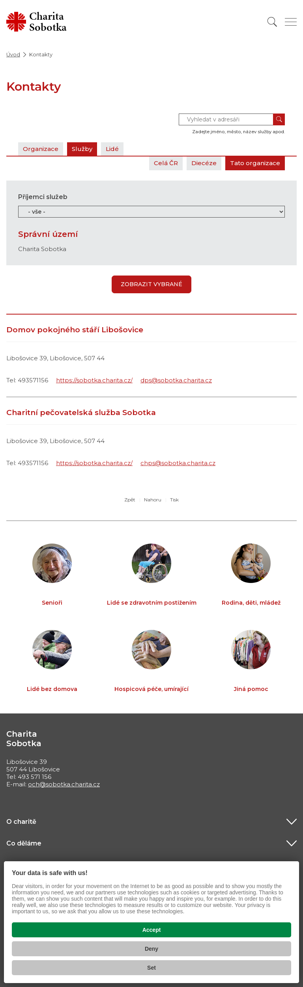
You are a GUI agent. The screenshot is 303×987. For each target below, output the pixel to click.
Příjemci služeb (42, 197)
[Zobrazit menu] (291, 22)
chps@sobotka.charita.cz (177, 463)
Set (151, 968)
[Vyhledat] (272, 22)
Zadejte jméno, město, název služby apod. (238, 131)
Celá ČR (166, 163)
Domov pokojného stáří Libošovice (74, 329)
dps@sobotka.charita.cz (176, 380)
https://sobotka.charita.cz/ (94, 380)
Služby (82, 149)
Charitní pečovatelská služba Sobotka (81, 412)
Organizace (40, 149)
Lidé (112, 149)
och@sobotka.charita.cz (64, 784)
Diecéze (204, 163)
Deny (151, 949)
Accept (151, 930)
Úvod (13, 54)
